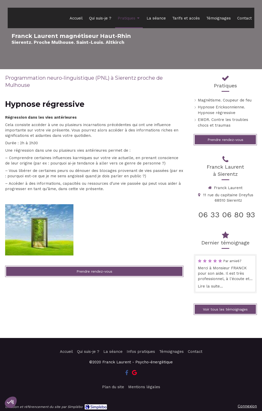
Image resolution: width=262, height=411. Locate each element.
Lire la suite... (210, 286)
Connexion (247, 406)
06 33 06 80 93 (226, 214)
